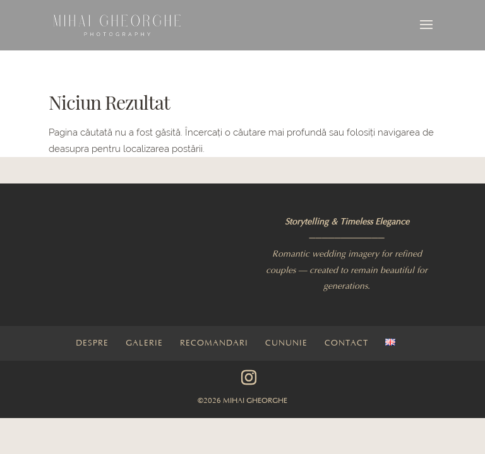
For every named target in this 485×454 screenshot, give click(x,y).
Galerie (144, 343)
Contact (346, 343)
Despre (92, 343)
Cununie (286, 343)
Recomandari (214, 343)
